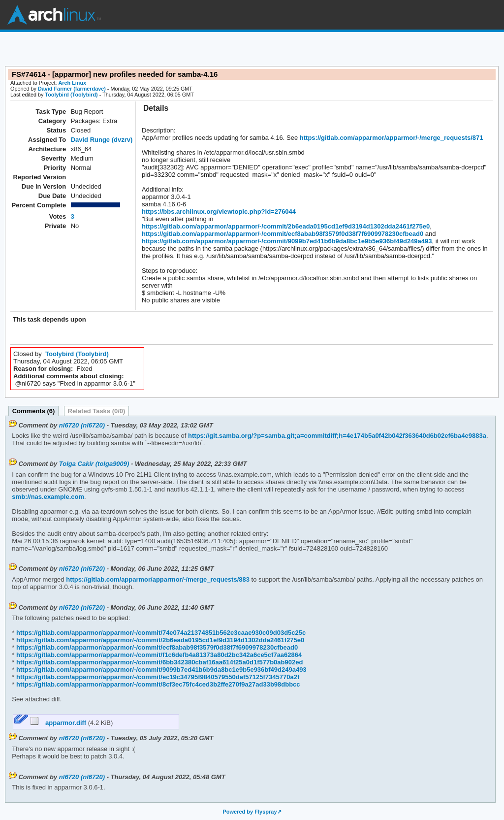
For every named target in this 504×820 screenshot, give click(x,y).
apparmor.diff (59, 722)
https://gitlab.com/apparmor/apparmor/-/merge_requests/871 (390, 137)
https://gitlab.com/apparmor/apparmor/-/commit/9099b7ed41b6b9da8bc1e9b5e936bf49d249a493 (287, 241)
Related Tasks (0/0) (97, 411)
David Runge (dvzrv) (102, 139)
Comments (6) (33, 411)
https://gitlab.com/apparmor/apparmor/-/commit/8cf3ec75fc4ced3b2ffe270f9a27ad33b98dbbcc (157, 684)
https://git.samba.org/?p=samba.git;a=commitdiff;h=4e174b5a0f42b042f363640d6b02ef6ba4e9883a (336, 435)
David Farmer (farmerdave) (72, 89)
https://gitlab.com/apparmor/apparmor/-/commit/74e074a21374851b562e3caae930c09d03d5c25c (160, 632)
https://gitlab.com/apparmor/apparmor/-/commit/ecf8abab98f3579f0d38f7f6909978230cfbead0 (282, 233)
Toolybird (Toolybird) (71, 95)
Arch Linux (54, 15)
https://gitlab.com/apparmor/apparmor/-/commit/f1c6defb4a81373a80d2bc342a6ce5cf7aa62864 (158, 654)
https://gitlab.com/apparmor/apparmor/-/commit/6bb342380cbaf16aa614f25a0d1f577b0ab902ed (158, 662)
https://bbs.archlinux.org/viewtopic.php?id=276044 (219, 211)
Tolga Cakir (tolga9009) (94, 463)
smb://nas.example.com (48, 496)
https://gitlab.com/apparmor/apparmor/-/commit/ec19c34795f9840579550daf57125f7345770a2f (156, 677)
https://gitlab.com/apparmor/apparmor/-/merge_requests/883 (157, 579)
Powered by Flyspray (249, 812)
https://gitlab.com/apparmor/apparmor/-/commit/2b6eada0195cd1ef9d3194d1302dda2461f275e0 (286, 226)
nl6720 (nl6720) (82, 425)
